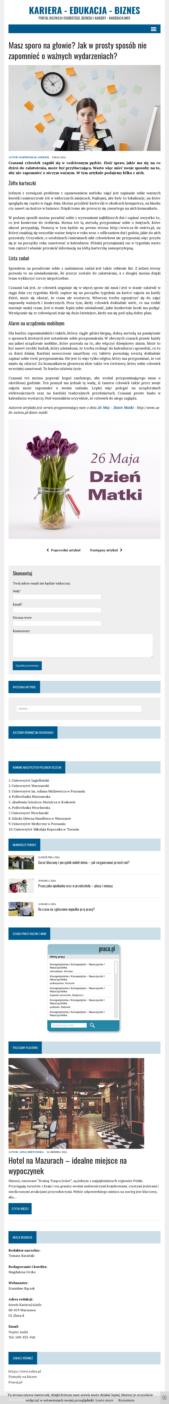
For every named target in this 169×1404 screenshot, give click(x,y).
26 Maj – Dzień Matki (115, 407)
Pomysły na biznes (22, 1376)
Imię (16, 591)
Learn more (104, 1400)
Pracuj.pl (15, 1382)
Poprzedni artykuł (63, 550)
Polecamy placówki (25, 1047)
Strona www (22, 617)
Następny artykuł (106, 550)
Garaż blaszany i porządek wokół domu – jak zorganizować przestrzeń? (84, 862)
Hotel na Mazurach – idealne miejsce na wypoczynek (67, 1165)
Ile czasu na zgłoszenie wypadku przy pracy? (66, 909)
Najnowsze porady (24, 844)
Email (17, 604)
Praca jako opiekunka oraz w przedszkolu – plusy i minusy (75, 885)
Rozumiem (126, 1400)
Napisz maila (18, 1332)
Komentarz (21, 631)
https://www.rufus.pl (24, 1371)
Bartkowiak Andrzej (34, 157)
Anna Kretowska (31, 1152)
